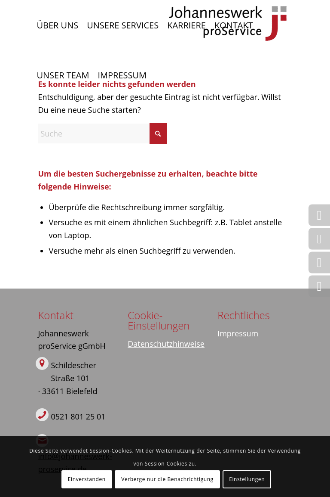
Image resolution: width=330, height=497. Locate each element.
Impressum (237, 333)
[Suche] (102, 133)
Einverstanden (87, 479)
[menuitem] (57, 25)
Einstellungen (247, 479)
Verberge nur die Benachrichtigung (167, 479)
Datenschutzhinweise (166, 344)
